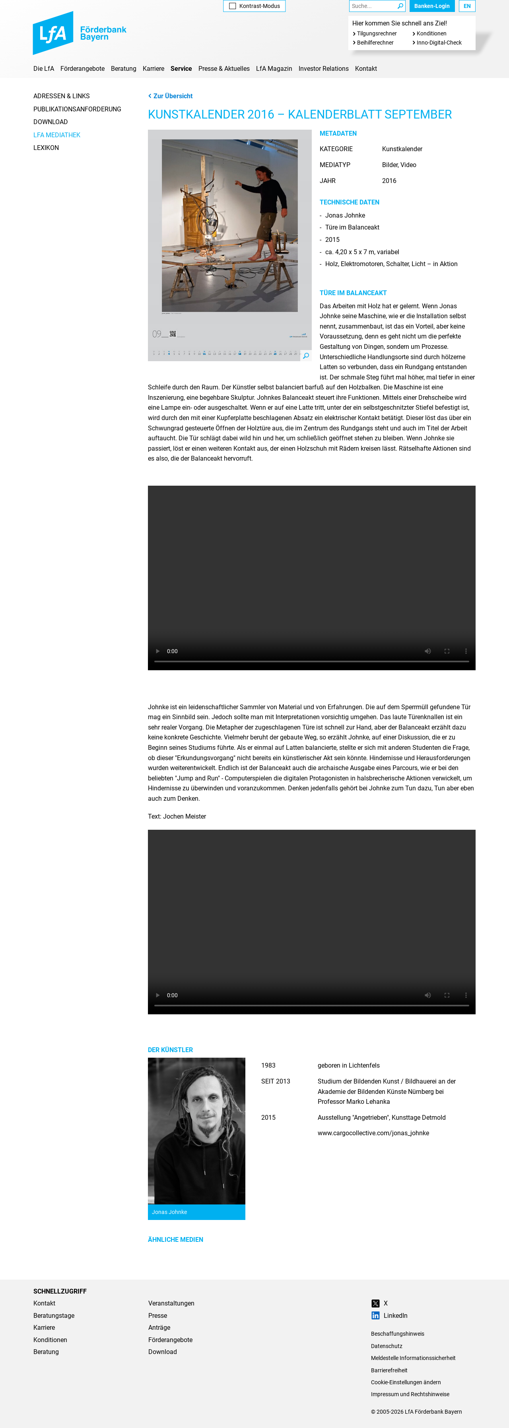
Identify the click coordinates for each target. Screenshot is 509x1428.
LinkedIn (389, 1315)
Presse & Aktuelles (224, 68)
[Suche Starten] (400, 6)
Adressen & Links (61, 96)
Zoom (306, 355)
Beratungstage (53, 1315)
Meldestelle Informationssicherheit (413, 1358)
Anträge (159, 1327)
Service (181, 68)
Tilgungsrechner (377, 33)
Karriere (153, 68)
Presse (157, 1315)
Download (50, 122)
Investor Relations (324, 68)
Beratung (123, 68)
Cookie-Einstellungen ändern (406, 1382)
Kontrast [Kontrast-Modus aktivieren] (254, 6)
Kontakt (366, 68)
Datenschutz (386, 1346)
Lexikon (46, 148)
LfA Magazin (274, 68)
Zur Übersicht (170, 96)
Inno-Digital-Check (439, 42)
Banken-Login (432, 6)
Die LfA (43, 68)
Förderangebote (82, 68)
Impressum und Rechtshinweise (410, 1394)
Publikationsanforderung (77, 109)
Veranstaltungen (171, 1303)
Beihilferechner (375, 42)
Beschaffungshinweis (397, 1334)
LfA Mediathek (56, 135)
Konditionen (432, 33)
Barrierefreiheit (389, 1370)
